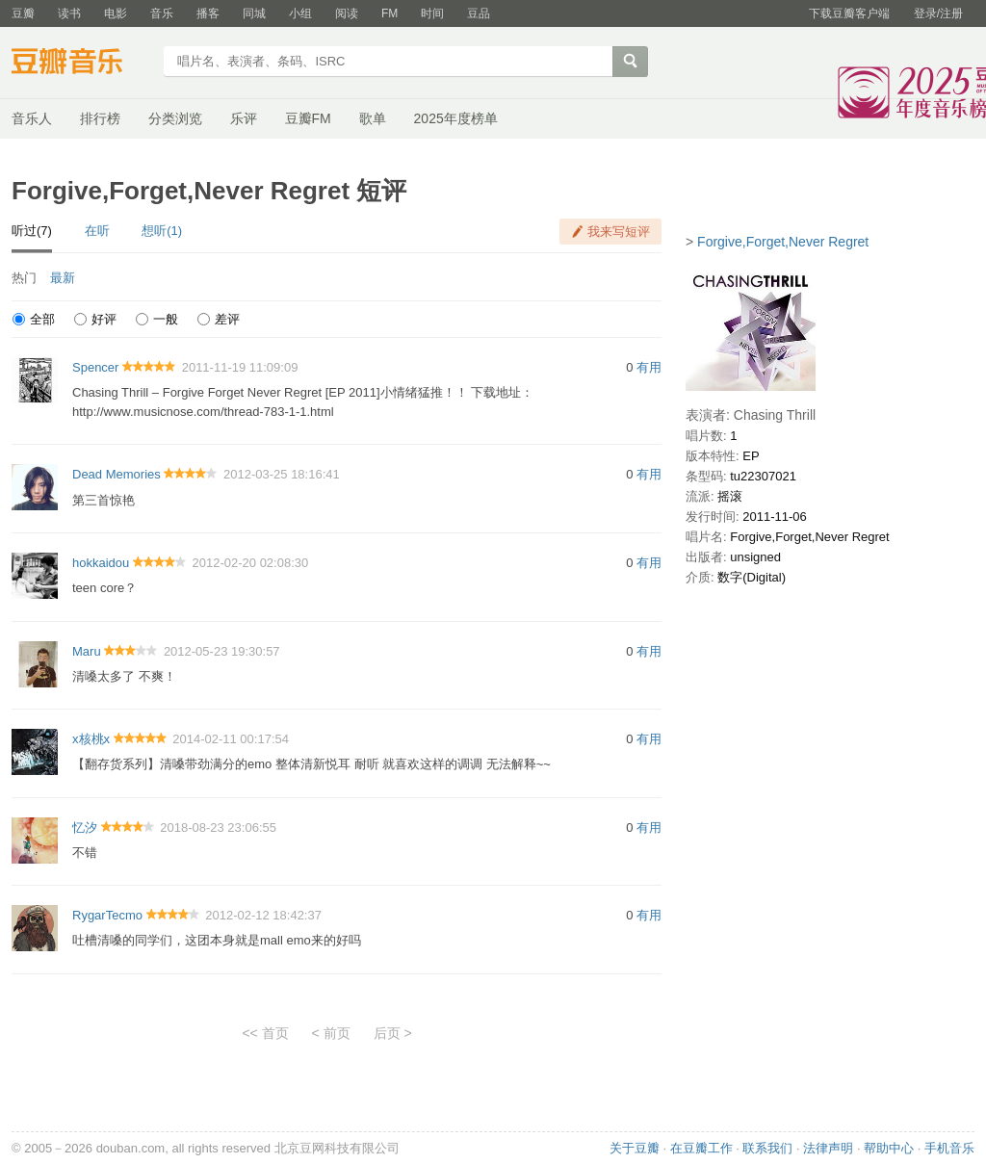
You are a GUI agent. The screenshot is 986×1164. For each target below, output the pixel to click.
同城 (254, 13)
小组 (300, 13)
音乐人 (32, 118)
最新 (62, 278)
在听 (97, 230)
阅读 (346, 13)
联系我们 (767, 1148)
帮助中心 (889, 1148)
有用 (649, 367)
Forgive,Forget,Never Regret (783, 241)
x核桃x (91, 739)
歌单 (372, 118)
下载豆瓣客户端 (849, 13)
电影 (115, 13)
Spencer (95, 367)
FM (389, 13)
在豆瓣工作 (701, 1148)
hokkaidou (100, 563)
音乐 (161, 13)
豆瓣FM (308, 118)
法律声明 (828, 1148)
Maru (86, 651)
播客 (208, 13)
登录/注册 (938, 13)
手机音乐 (949, 1148)
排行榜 (100, 118)
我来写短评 (618, 231)
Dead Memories (116, 474)
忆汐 (84, 827)
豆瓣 (23, 13)
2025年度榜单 (456, 118)
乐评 (243, 118)
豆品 (478, 13)
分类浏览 (175, 118)
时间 (432, 13)
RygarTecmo (107, 915)
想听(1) (162, 230)
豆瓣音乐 (81, 64)
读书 (69, 13)
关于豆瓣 (635, 1148)
